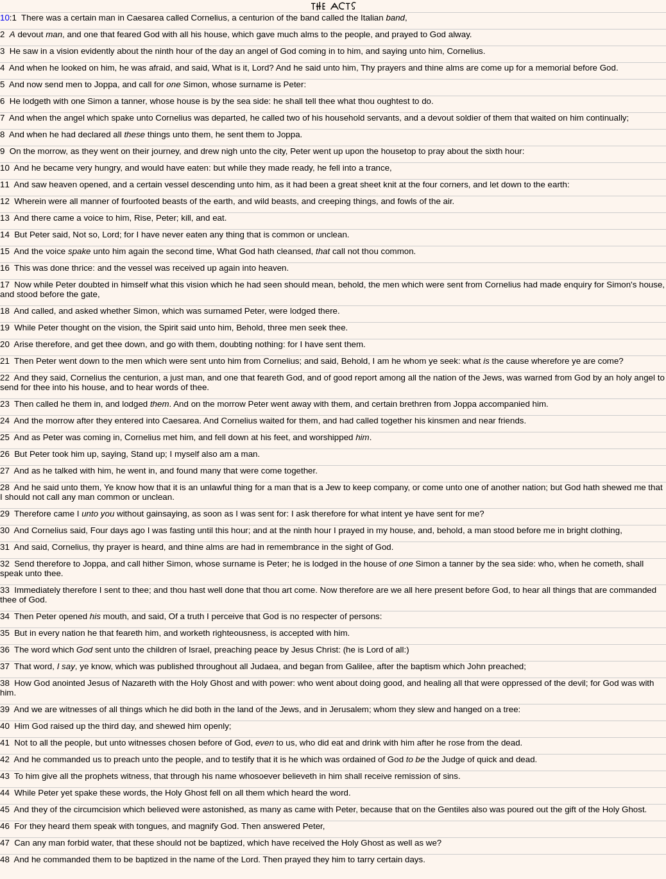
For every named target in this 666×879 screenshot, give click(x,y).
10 (5, 17)
